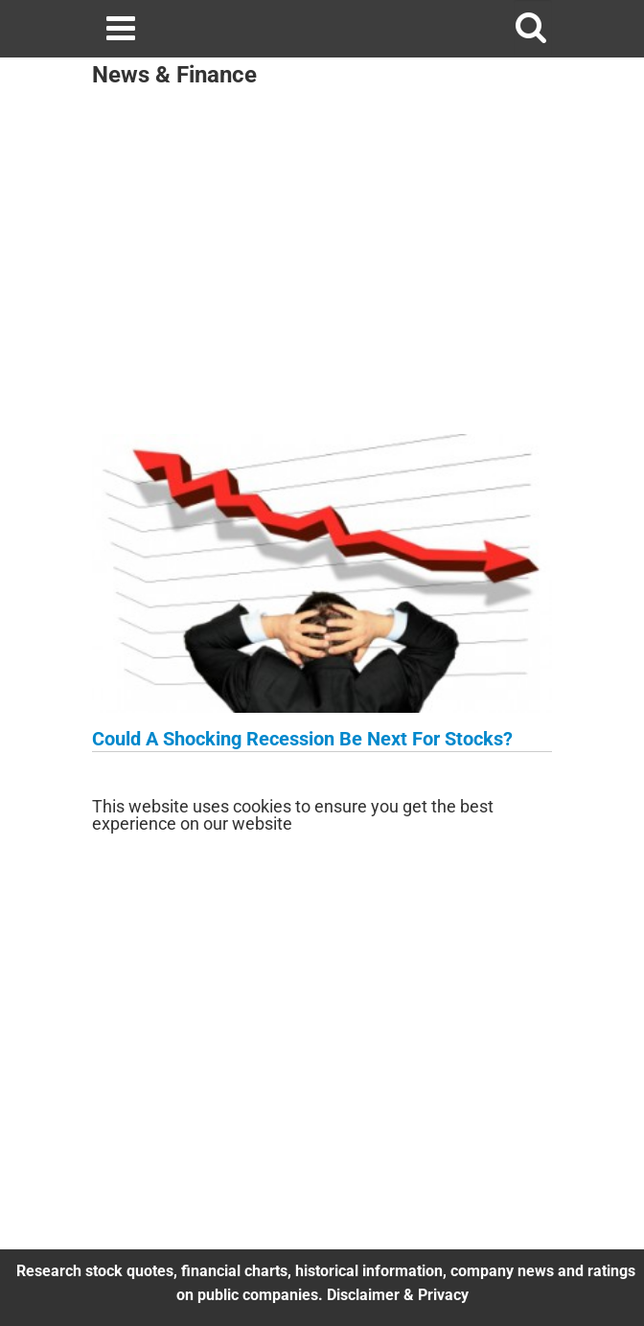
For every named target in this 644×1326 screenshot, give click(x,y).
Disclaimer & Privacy (398, 1295)
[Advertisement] (322, 266)
